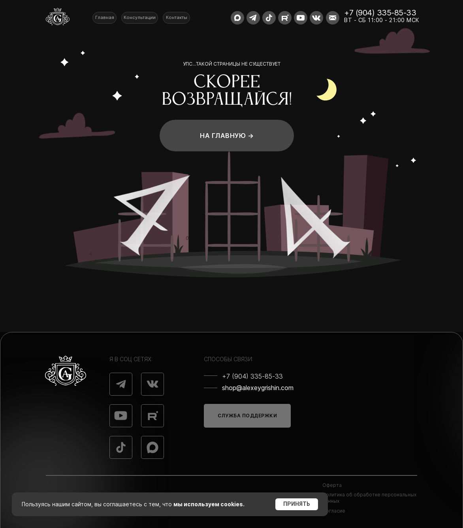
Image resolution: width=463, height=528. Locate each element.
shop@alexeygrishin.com (258, 388)
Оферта (332, 485)
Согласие (333, 511)
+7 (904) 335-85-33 (380, 12)
